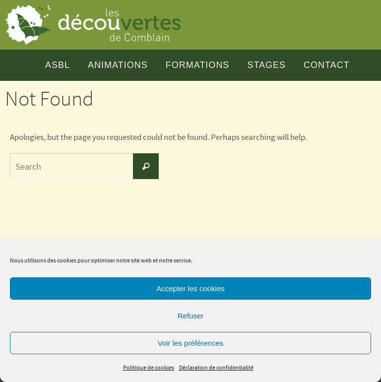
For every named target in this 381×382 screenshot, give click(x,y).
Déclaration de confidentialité (216, 367)
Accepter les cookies (190, 288)
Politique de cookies (148, 367)
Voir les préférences (191, 343)
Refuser (191, 316)
